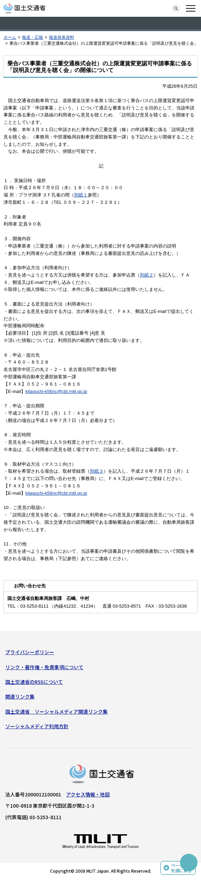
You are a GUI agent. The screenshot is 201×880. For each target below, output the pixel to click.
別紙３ (96, 471)
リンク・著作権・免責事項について (44, 667)
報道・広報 (32, 37)
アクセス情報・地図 (88, 794)
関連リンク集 (20, 696)
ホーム (9, 37)
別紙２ (146, 275)
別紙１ (81, 195)
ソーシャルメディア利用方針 (37, 726)
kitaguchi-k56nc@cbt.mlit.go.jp (56, 391)
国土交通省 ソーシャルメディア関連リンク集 (56, 711)
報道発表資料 (61, 37)
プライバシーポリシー (29, 652)
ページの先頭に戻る (181, 868)
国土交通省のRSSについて (34, 681)
